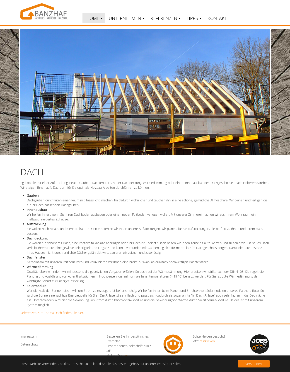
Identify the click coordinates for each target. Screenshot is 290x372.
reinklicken (207, 341)
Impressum (28, 336)
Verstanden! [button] (253, 364)
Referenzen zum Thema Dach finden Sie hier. (52, 313)
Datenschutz (29, 344)
